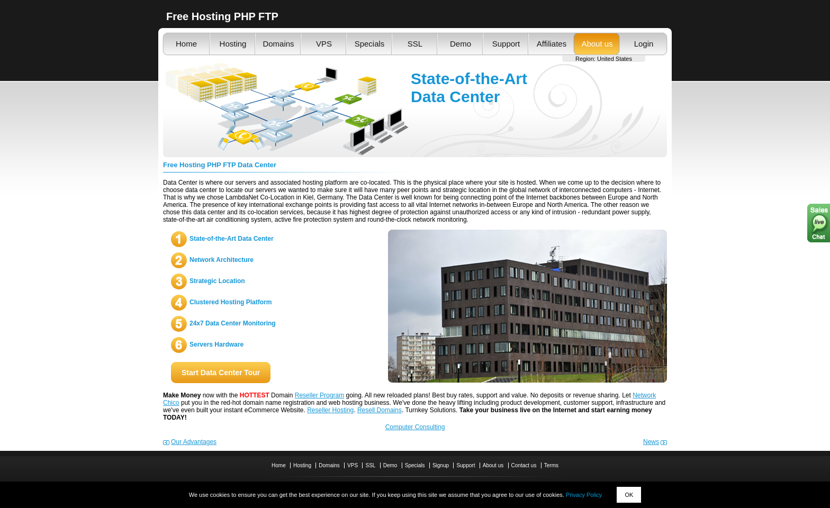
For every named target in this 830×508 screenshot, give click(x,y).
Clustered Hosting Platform (231, 302)
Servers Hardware (216, 344)
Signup (440, 465)
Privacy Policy (584, 495)
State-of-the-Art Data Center (232, 238)
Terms (551, 465)
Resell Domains (379, 410)
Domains (278, 43)
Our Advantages (193, 442)
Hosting (233, 43)
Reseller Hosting (330, 410)
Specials (370, 43)
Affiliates (551, 43)
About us (596, 43)
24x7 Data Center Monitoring (233, 323)
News (651, 442)
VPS (324, 43)
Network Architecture (222, 260)
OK (629, 495)
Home (186, 43)
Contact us (524, 465)
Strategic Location (217, 281)
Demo (460, 43)
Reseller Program (319, 395)
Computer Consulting (415, 427)
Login (644, 43)
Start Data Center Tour (221, 372)
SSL (415, 43)
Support (506, 43)
